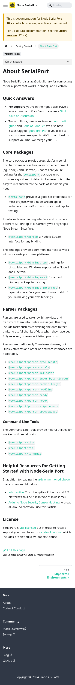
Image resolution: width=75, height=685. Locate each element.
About (7, 603)
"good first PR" (37, 131)
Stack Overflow (14, 629)
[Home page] (6, 46)
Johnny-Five (16, 492)
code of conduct (51, 532)
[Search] (59, 5)
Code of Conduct (34, 126)
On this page (13, 62)
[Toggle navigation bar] (5, 5)
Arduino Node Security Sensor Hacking (34, 502)
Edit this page (14, 550)
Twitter (9, 634)
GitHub (9, 661)
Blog (7, 655)
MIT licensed (27, 528)
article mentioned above (54, 479)
